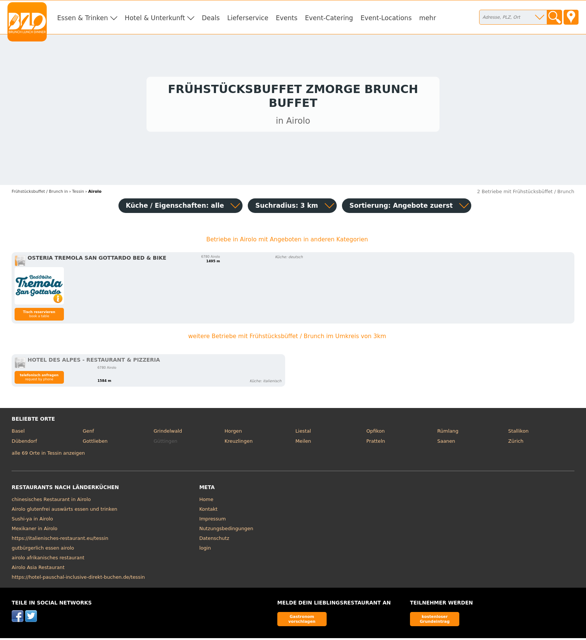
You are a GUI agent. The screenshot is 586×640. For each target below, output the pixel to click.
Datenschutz (214, 540)
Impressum (212, 520)
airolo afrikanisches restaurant (48, 559)
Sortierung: (401, 207)
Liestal (303, 433)
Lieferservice (247, 18)
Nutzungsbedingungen (226, 530)
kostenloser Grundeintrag (435, 620)
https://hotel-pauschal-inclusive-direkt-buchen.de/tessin (78, 579)
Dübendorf (24, 443)
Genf (88, 433)
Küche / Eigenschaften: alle (175, 207)
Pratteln (375, 443)
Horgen (233, 433)
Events (286, 18)
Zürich (516, 443)
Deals (211, 18)
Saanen (446, 443)
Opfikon (375, 433)
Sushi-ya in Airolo (32, 520)
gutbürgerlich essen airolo (43, 550)
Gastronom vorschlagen (302, 620)
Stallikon (518, 433)
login (205, 550)
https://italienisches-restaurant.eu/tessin (60, 540)
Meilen (303, 443)
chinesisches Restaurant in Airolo (51, 501)
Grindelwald (168, 433)
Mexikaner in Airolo (34, 530)
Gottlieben (95, 443)
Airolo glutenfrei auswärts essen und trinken (64, 511)
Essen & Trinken (82, 18)
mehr (427, 18)
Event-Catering (329, 18)
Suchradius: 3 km (286, 207)
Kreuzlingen (239, 443)
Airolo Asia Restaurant (38, 569)
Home (206, 501)
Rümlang (447, 433)
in (40, 193)
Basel (18, 433)
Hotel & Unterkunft (155, 18)
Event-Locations (386, 18)
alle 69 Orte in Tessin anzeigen (48, 455)
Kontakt (208, 511)
